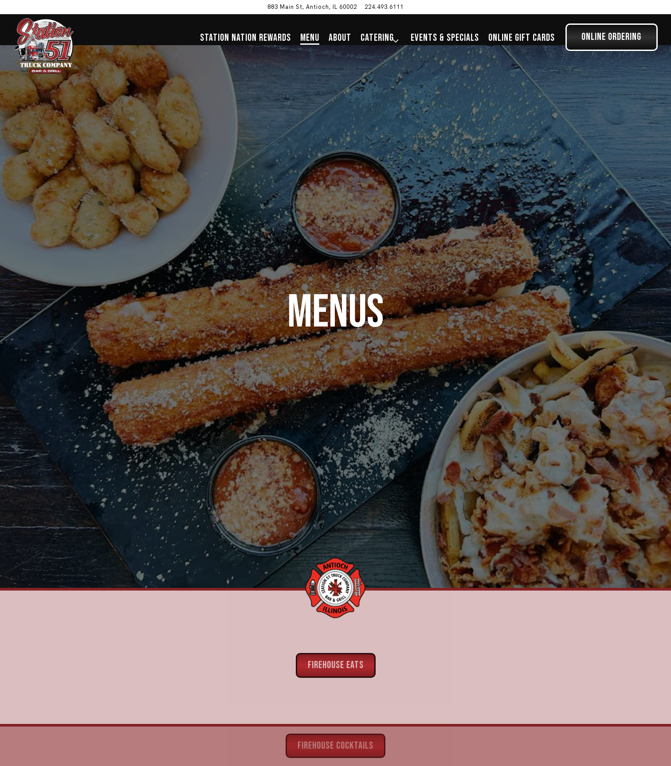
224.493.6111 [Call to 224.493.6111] (384, 7)
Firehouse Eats (336, 638)
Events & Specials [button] (445, 38)
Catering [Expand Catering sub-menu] (380, 37)
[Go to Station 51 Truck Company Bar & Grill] (312, 7)
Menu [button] (309, 38)
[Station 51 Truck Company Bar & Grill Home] (44, 45)
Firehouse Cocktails (335, 719)
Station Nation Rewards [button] (245, 38)
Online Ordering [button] (611, 37)
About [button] (340, 38)
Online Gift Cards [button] (521, 38)
